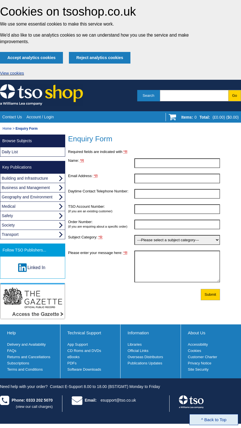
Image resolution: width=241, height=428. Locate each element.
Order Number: (101, 224)
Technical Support (84, 332)
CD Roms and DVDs (84, 351)
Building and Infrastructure (25, 178)
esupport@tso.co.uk (118, 400)
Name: (76, 160)
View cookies (12, 73)
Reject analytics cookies (99, 57)
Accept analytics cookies (31, 57)
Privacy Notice (200, 363)
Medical (8, 206)
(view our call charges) (34, 406)
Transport (10, 234)
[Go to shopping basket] (208, 118)
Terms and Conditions (25, 369)
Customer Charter (202, 357)
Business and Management (26, 187)
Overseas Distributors (145, 357)
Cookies (194, 351)
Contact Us (12, 117)
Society (8, 225)
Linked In (36, 267)
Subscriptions (18, 363)
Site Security (198, 369)
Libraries (135, 344)
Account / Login (40, 117)
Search (148, 95)
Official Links (138, 351)
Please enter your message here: (98, 253)
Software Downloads (84, 369)
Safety (7, 215)
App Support (77, 344)
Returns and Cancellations (28, 357)
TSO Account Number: (101, 208)
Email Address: (83, 176)
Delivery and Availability (26, 344)
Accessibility (198, 344)
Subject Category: (85, 237)
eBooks (73, 357)
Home (7, 129)
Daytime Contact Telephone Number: (98, 191)
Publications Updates (145, 363)
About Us (197, 332)
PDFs (72, 363)
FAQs (11, 351)
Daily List (10, 152)
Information (138, 332)
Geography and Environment (27, 197)
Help (11, 332)
